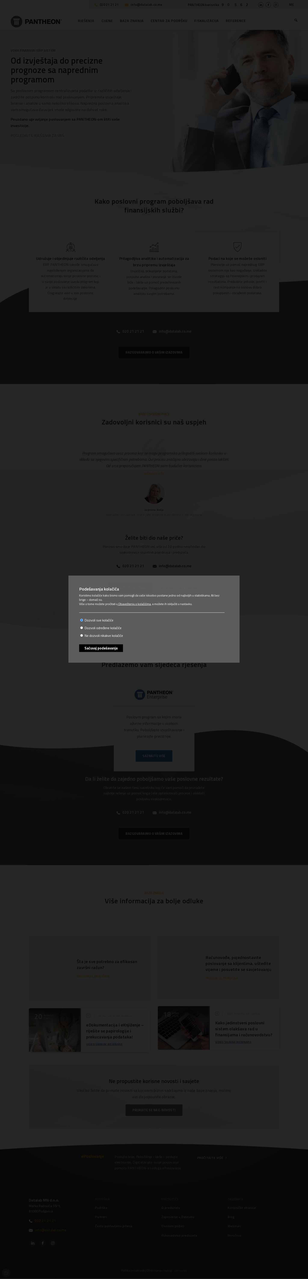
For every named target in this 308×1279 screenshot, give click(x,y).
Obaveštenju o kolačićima (134, 604)
